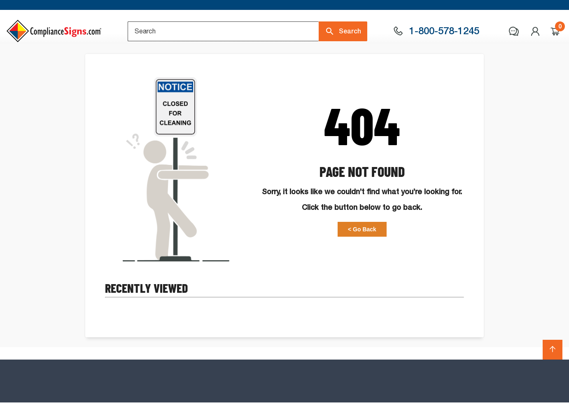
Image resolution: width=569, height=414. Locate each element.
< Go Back (362, 262)
